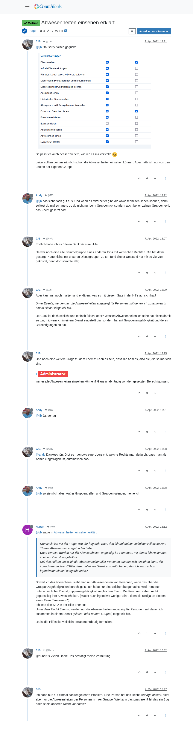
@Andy (48, 238)
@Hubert (49, 650)
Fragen (32, 30)
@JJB (47, 41)
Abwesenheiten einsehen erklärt (75, 532)
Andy (39, 195)
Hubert (40, 526)
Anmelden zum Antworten (154, 31)
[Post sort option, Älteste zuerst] (132, 31)
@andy (41, 454)
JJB (38, 41)
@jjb (39, 47)
